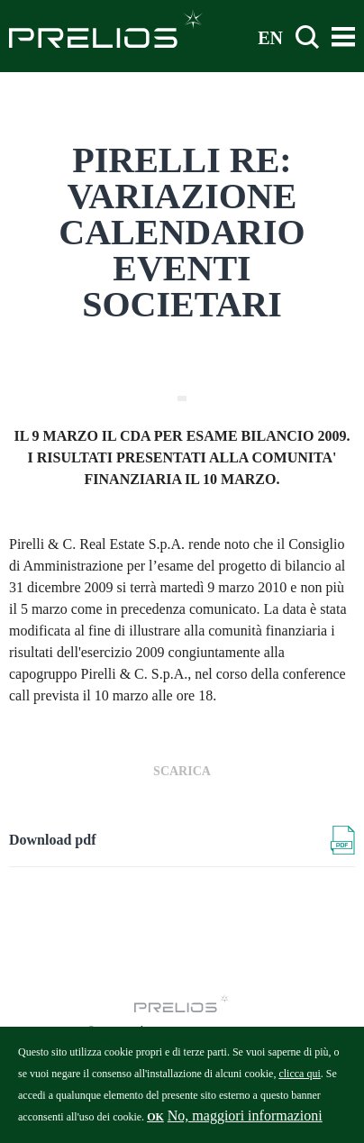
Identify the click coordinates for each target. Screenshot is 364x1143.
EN (270, 37)
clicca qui (299, 1080)
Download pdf (52, 839)
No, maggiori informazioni (245, 1122)
